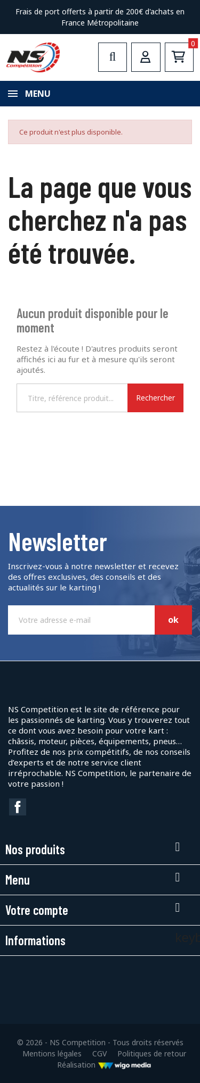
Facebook (17, 806)
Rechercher (155, 398)
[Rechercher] (72, 398)
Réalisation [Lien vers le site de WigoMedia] (104, 1065)
